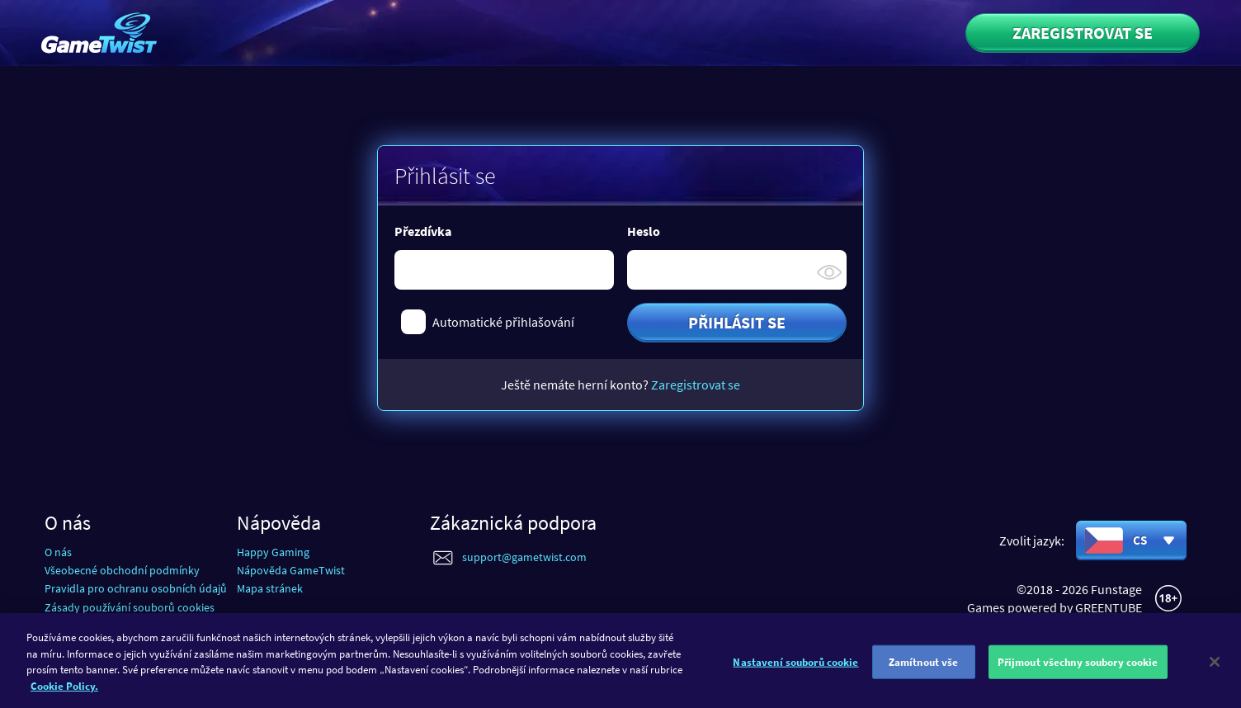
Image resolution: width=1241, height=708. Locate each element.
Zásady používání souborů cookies (130, 607)
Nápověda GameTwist (291, 570)
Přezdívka (422, 231)
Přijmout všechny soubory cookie (1078, 667)
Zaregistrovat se (1082, 32)
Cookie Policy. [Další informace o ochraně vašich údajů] (64, 691)
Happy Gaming (273, 552)
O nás (58, 552)
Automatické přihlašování (503, 322)
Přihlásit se (737, 322)
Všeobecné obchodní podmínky (122, 570)
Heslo (643, 231)
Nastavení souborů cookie (795, 667)
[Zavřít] (1214, 667)
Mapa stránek (270, 588)
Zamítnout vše (924, 667)
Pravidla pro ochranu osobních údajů (136, 588)
